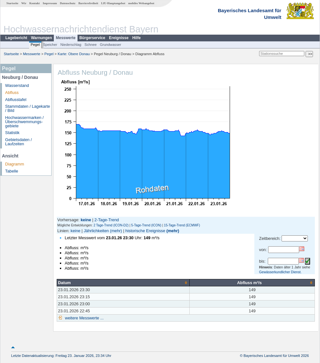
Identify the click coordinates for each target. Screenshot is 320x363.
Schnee (91, 44)
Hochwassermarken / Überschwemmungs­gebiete (24, 121)
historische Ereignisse (145, 230)
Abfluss (12, 92)
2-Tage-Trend (106, 219)
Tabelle (11, 171)
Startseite (12, 3)
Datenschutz (68, 3)
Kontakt (34, 3)
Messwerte (65, 38)
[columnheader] (123, 282)
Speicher (50, 44)
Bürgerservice (92, 38)
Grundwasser (110, 44)
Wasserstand (17, 85)
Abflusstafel (15, 99)
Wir (24, 3)
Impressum (50, 3)
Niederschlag (70, 44)
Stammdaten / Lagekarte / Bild (27, 108)
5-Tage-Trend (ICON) (146, 225)
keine (75, 230)
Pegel (35, 44)
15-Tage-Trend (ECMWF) (182, 225)
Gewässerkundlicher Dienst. (280, 272)
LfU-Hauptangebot (113, 3)
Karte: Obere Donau (74, 54)
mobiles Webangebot (141, 3)
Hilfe (136, 38)
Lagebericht (16, 38)
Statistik (12, 132)
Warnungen (41, 38)
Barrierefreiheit (88, 3)
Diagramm (14, 164)
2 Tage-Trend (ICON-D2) (111, 225)
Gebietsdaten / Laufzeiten (18, 141)
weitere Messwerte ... (83, 318)
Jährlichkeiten (96, 230)
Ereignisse (118, 38)
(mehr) (116, 230)
